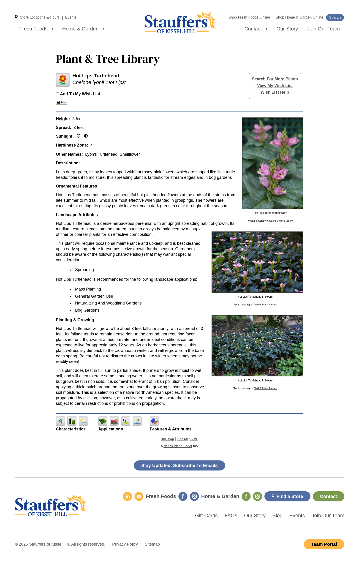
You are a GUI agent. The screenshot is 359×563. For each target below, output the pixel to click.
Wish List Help (275, 92)
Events (70, 17)
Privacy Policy (125, 544)
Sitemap (152, 544)
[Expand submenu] (53, 29)
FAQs (231, 515)
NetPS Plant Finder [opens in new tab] (177, 446)
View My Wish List (275, 85)
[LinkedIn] (127, 496)
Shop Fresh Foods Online (249, 17)
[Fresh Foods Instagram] (194, 496)
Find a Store (290, 496)
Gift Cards (206, 515)
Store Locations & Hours (40, 17)
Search (335, 17)
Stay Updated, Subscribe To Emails (179, 465)
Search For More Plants (275, 79)
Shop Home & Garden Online (299, 17)
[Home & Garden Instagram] (257, 496)
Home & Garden (80, 29)
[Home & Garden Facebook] (246, 496)
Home (180, 22)
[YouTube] (139, 496)
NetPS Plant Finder (280, 220)
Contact (253, 29)
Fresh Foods (33, 29)
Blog (277, 515)
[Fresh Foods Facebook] (183, 496)
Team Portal (324, 544)
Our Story (287, 29)
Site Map (167, 439)
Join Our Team (323, 29)
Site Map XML (187, 439)
